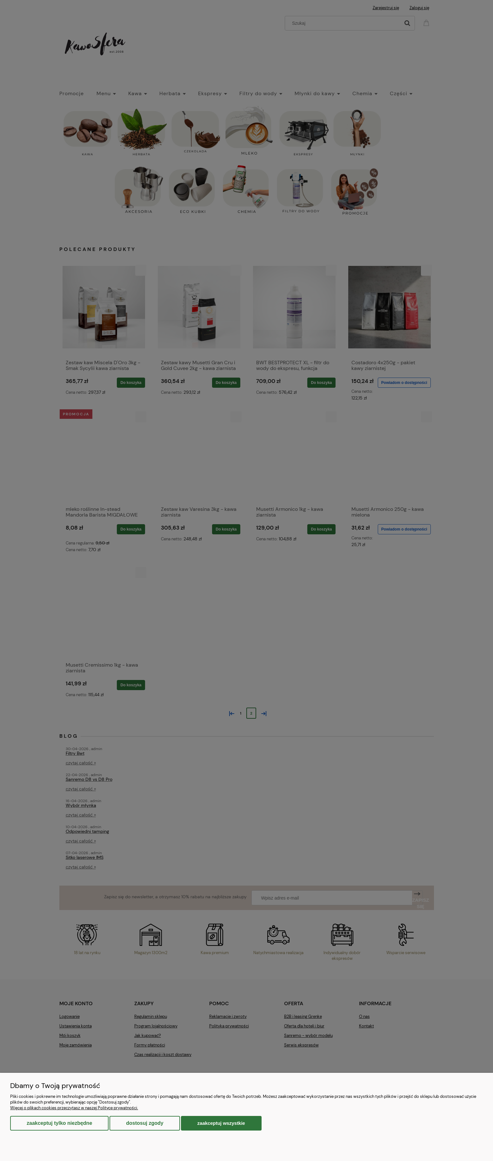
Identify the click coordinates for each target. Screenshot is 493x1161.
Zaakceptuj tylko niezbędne (59, 1123)
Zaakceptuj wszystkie (221, 1123)
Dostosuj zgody (144, 1123)
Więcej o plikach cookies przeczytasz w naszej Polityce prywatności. (74, 1108)
